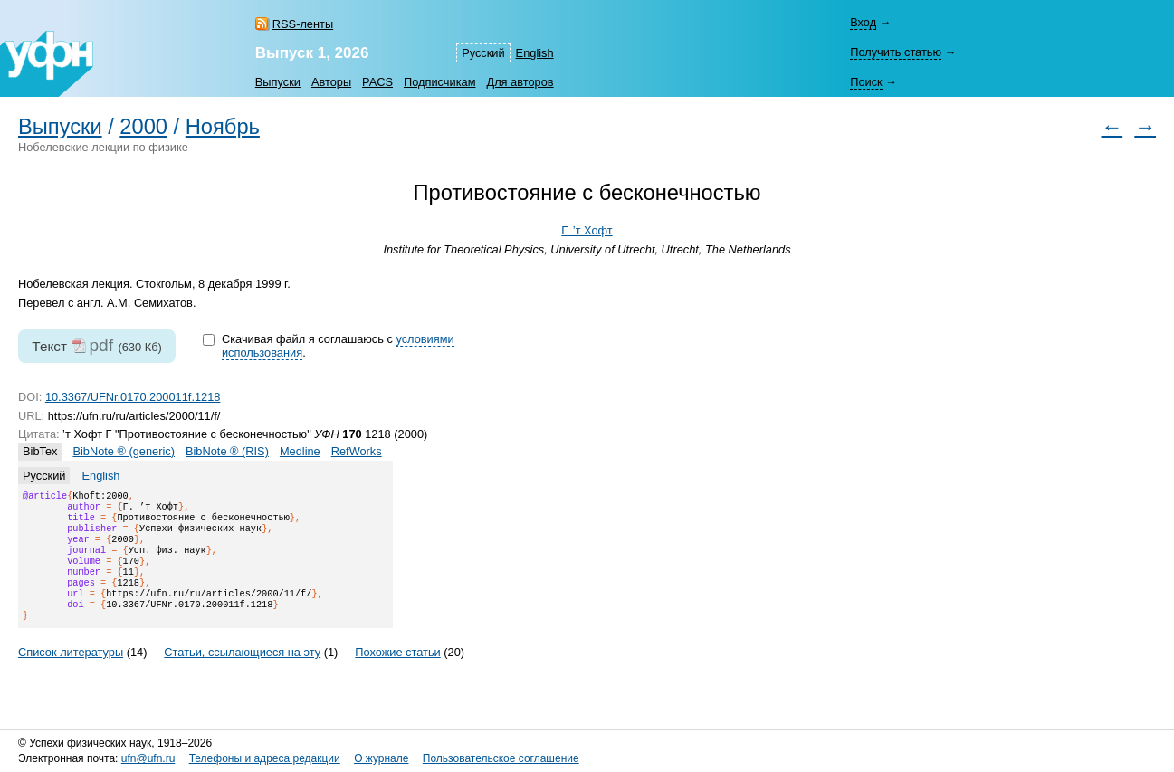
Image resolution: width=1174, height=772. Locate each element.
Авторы (331, 82)
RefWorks (356, 451)
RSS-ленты (302, 24)
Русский (483, 53)
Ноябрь (223, 126)
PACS (377, 82)
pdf (101, 345)
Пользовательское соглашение (501, 759)
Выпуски (278, 82)
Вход (863, 22)
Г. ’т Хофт (586, 230)
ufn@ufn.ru (148, 759)
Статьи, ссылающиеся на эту (242, 674)
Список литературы (70, 674)
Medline (300, 451)
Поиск (866, 82)
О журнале (381, 759)
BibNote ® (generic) (123, 451)
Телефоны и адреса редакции (264, 759)
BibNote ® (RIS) (227, 451)
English (535, 53)
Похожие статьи (397, 674)
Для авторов (519, 82)
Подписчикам (439, 82)
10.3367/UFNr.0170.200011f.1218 (133, 397)
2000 (143, 126)
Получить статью (895, 52)
